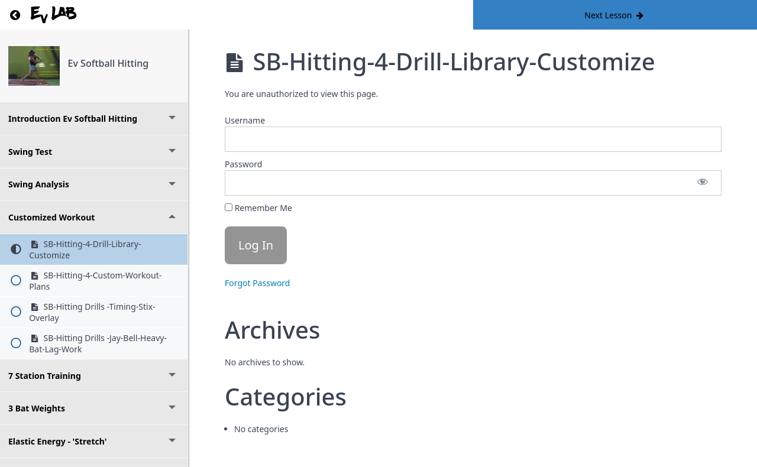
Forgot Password (257, 282)
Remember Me (258, 207)
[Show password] (703, 183)
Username (245, 120)
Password (243, 164)
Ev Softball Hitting (108, 63)
